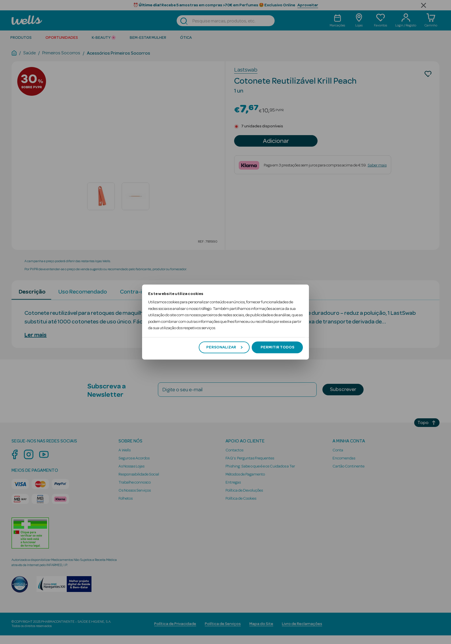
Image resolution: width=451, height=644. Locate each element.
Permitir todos (277, 347)
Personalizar (224, 347)
